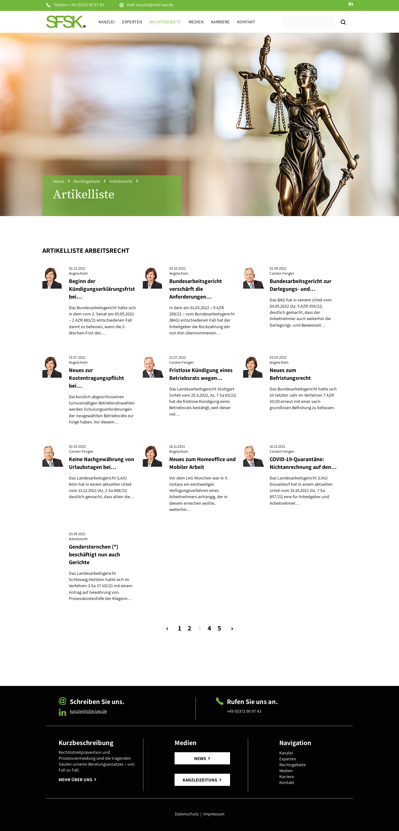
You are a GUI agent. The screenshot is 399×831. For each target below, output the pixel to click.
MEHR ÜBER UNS (75, 779)
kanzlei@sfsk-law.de (154, 4)
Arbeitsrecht (120, 181)
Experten (132, 22)
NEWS (200, 758)
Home (58, 181)
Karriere (220, 22)
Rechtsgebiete (165, 22)
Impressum (213, 814)
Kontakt (246, 22)
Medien (196, 22)
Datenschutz (187, 814)
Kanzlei (107, 22)
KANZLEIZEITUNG (200, 780)
